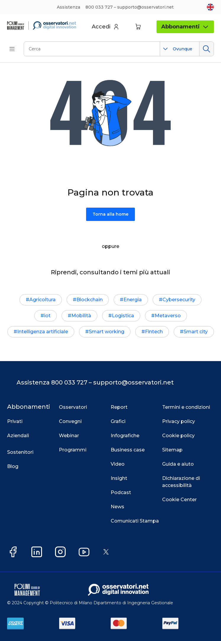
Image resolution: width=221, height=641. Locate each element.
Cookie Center (179, 499)
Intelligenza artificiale (42, 331)
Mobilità (81, 315)
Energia (132, 299)
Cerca (206, 49)
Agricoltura (42, 299)
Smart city (195, 331)
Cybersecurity (178, 299)
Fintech (154, 331)
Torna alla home (110, 214)
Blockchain (89, 299)
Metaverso (168, 315)
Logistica (123, 315)
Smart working (106, 331)
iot (47, 315)
